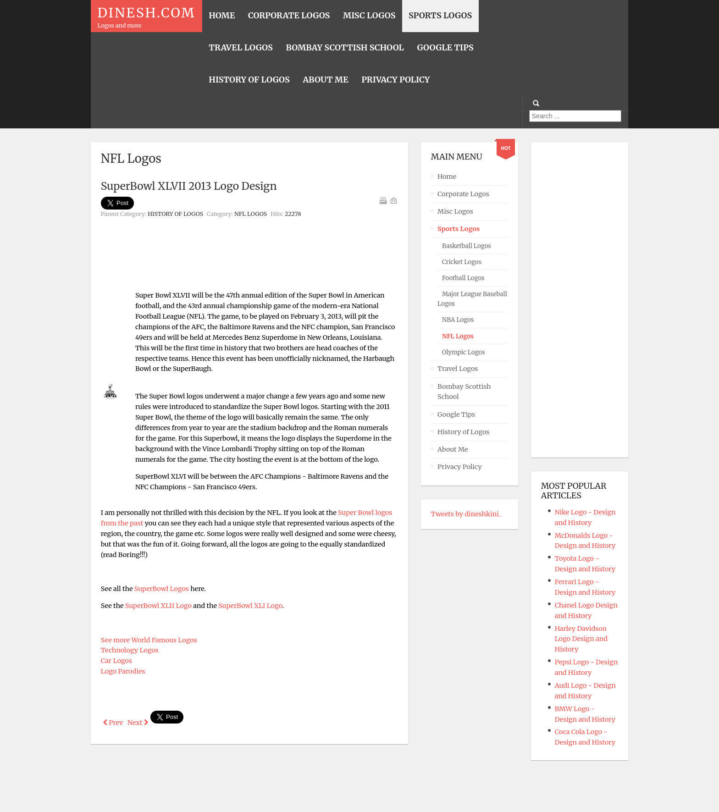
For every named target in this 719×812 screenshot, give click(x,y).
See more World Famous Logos (149, 640)
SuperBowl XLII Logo (158, 606)
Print (383, 200)
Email (393, 200)
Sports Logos (458, 229)
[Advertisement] (249, 244)
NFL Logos (250, 213)
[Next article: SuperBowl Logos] (137, 722)
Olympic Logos (463, 352)
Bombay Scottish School (464, 391)
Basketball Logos (466, 246)
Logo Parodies (123, 671)
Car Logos (116, 661)
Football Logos (463, 278)
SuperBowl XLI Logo (250, 606)
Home (446, 176)
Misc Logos (455, 211)
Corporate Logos (463, 194)
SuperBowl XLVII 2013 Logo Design (189, 186)
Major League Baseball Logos (472, 299)
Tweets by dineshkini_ (466, 514)
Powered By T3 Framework (359, 792)
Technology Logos (130, 650)
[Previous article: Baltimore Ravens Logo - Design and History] (113, 722)
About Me (452, 449)
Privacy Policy (459, 467)
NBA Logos (458, 320)
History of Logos (175, 213)
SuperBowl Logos (161, 589)
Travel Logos (457, 369)
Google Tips (456, 414)
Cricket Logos (461, 262)
